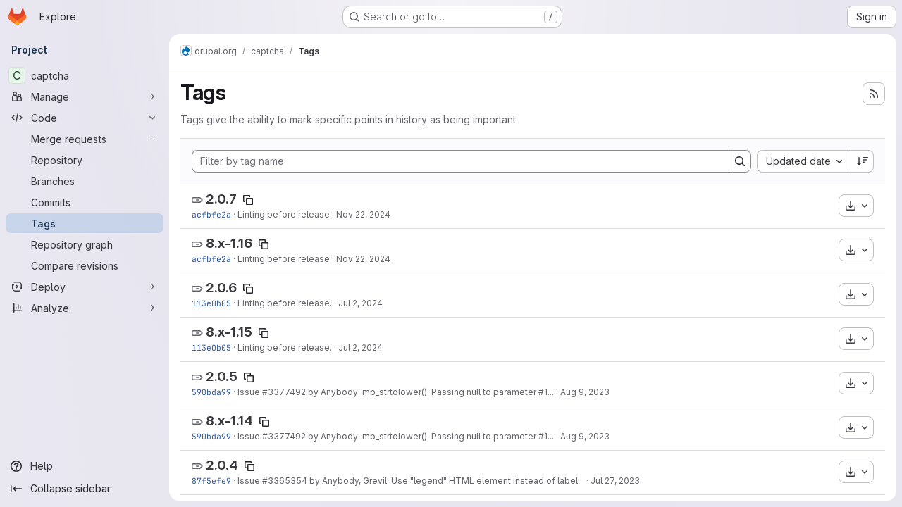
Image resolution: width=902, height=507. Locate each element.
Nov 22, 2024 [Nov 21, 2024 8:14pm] (363, 214)
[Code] (84, 117)
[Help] (84, 466)
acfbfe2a (211, 214)
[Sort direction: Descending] (862, 161)
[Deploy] (84, 286)
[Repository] (84, 160)
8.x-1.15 (229, 332)
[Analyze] (84, 308)
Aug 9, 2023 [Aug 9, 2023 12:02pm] (585, 392)
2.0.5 (221, 376)
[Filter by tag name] (460, 161)
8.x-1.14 (229, 421)
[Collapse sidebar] (84, 489)
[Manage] (84, 96)
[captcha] (84, 75)
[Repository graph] (84, 244)
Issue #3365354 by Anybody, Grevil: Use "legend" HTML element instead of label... (410, 480)
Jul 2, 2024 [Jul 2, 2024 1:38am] (360, 303)
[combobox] (804, 161)
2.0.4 (222, 465)
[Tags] (84, 223)
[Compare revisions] (84, 265)
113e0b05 (211, 303)
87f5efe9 (211, 480)
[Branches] (84, 181)
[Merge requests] (84, 139)
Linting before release (283, 214)
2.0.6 (221, 288)
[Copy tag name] (248, 200)
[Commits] (84, 202)
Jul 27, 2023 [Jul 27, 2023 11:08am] (615, 480)
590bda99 (211, 392)
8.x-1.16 (229, 243)
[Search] (740, 161)
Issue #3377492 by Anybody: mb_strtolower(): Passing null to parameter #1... (395, 392)
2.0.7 (221, 199)
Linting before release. (284, 303)
